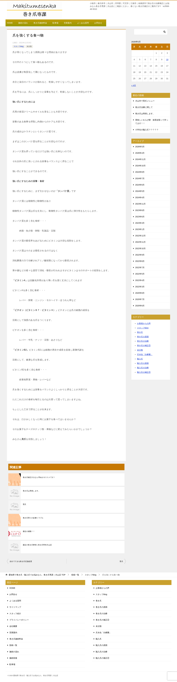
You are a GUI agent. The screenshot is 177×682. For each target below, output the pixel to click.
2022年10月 (140, 248)
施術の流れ (23, 23)
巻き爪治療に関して (144, 107)
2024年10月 (140, 166)
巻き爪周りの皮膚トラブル (33, 518)
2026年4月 (140, 153)
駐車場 (55, 23)
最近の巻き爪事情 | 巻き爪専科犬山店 (37, 545)
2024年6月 (140, 185)
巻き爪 (140, 332)
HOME (10, 23)
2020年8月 (140, 293)
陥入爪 (140, 359)
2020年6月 (140, 306)
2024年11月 (140, 159)
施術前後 (13, 658)
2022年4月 (140, 280)
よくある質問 (83, 23)
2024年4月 (140, 197)
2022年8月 (140, 261)
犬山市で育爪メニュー (145, 101)
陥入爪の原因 (143, 363)
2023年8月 (140, 210)
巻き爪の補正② (144, 345)
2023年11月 (140, 204)
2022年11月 (140, 242)
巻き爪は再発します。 (31, 491)
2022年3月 (140, 287)
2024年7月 (140, 178)
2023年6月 (140, 217)
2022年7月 (140, 267)
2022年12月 (140, 236)
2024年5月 (140, 191)
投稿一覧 (13, 645)
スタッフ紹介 (15, 613)
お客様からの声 (144, 323)
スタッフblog (19, 46)
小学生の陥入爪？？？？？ (146, 130)
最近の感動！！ (29, 531)
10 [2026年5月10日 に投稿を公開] (167, 59)
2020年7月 (140, 299)
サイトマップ (15, 607)
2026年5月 (140, 147)
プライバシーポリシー (19, 620)
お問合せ (98, 23)
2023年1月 (140, 229)
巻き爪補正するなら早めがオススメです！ (39, 477)
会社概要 (13, 626)
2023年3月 (140, 223)
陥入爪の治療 (143, 368)
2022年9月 (140, 255)
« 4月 (133, 85)
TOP (37, 575)
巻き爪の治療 (143, 341)
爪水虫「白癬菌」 (145, 354)
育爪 (24, 504)
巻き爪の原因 (143, 337)
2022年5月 (140, 274)
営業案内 (68, 23)
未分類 (29, 46)
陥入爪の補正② (144, 372)
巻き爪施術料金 (40, 23)
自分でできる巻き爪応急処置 (21, 561)
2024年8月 (140, 172)
